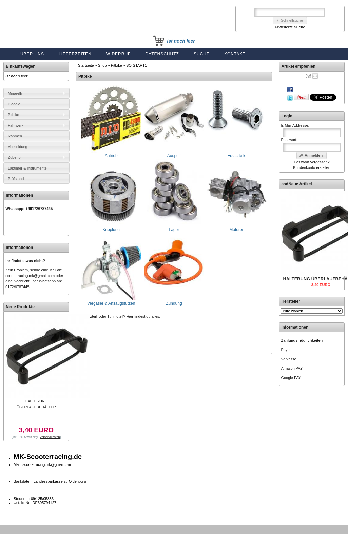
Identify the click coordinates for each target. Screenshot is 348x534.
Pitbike (116, 65)
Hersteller (290, 301)
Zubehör (15, 157)
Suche (202, 54)
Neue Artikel (300, 184)
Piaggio (14, 104)
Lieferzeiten (75, 54)
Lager (174, 227)
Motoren (237, 227)
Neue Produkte (20, 306)
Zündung (174, 301)
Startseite (86, 65)
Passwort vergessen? (311, 162)
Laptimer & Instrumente (27, 168)
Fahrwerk (15, 125)
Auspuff (174, 153)
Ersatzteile (237, 153)
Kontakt (235, 54)
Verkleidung (17, 147)
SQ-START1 (136, 65)
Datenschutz (162, 54)
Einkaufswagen (20, 66)
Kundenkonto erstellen (311, 167)
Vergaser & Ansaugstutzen (111, 301)
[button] (290, 20)
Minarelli (15, 93)
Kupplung (111, 227)
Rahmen (15, 136)
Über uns (32, 54)
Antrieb (111, 153)
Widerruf (118, 54)
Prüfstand (16, 179)
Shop (102, 65)
